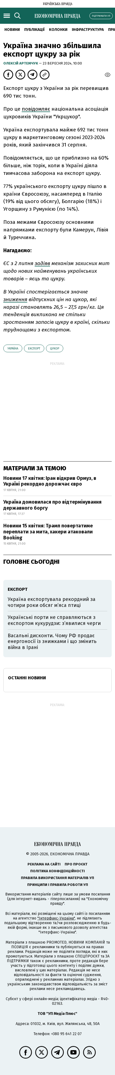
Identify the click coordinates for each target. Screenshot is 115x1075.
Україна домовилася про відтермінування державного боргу (52, 505)
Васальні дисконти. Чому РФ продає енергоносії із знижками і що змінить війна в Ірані (52, 641)
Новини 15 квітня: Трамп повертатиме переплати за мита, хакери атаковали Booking (48, 532)
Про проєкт (76, 864)
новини (12, 29)
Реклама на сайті (44, 864)
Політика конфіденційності (57, 871)
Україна (12, 348)
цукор (54, 348)
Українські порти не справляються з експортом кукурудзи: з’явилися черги (54, 620)
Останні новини (27, 677)
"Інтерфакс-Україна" (56, 918)
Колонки (58, 29)
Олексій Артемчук (21, 63)
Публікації (34, 29)
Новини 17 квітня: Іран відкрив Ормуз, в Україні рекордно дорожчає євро (49, 481)
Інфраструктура (88, 29)
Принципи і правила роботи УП (57, 885)
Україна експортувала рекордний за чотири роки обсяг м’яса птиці (51, 602)
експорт (34, 348)
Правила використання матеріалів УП (57, 878)
